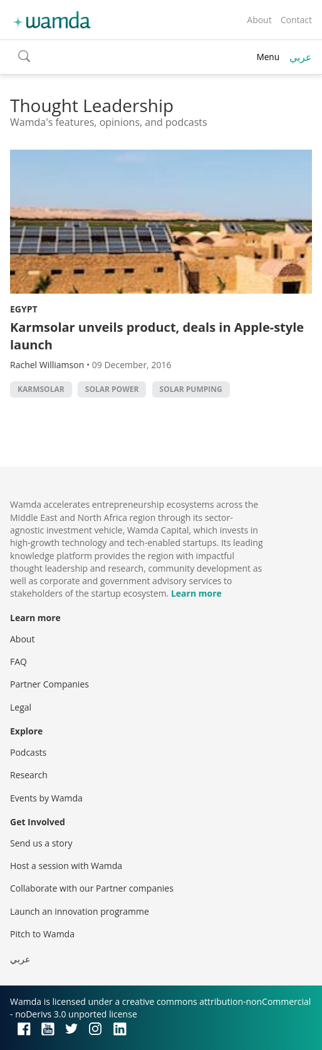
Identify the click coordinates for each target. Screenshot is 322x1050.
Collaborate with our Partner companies (92, 888)
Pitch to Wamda (42, 934)
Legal (20, 707)
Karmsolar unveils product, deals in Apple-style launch (157, 336)
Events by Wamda (46, 798)
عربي (300, 57)
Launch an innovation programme (79, 911)
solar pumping (191, 389)
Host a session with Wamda (66, 866)
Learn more (196, 593)
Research (29, 775)
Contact (296, 20)
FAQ (18, 661)
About (259, 20)
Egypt (24, 309)
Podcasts (28, 752)
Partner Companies (49, 684)
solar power (112, 389)
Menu (267, 57)
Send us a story (41, 843)
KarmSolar (41, 389)
